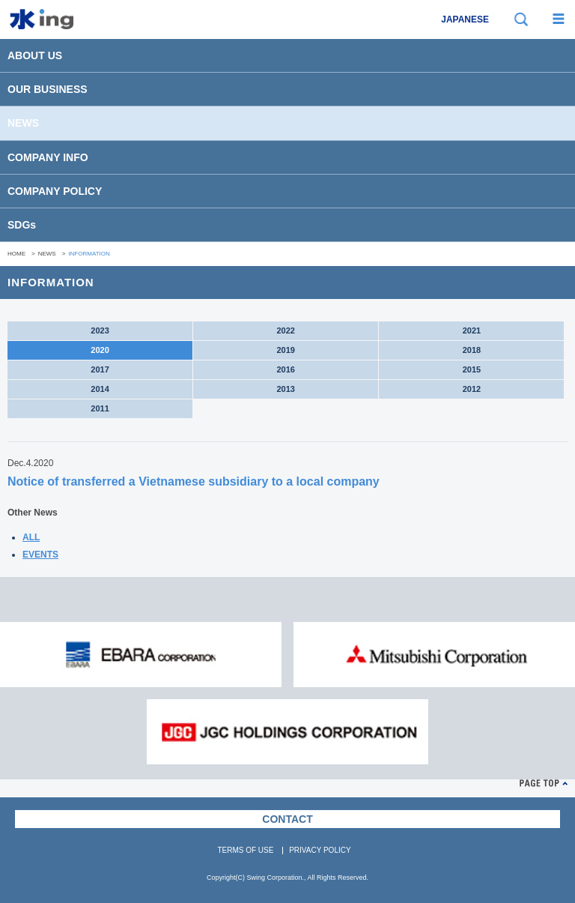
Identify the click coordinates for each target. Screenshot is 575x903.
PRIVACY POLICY (319, 850)
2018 (472, 349)
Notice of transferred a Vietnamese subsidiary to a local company (193, 481)
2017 (100, 369)
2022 (285, 330)
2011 (100, 408)
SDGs (21, 225)
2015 (472, 369)
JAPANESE (465, 19)
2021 (472, 330)
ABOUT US (34, 55)
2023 (100, 330)
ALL (31, 537)
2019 (285, 349)
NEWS (23, 123)
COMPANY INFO (47, 157)
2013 (285, 388)
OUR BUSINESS (47, 89)
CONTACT (287, 819)
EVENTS (40, 554)
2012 (472, 388)
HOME (16, 253)
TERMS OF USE (245, 850)
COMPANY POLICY (54, 191)
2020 (100, 349)
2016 (285, 369)
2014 (100, 388)
